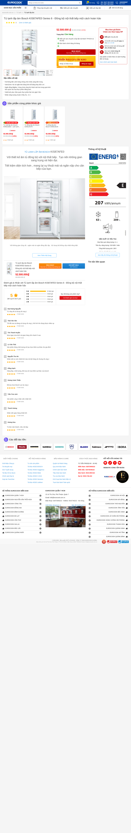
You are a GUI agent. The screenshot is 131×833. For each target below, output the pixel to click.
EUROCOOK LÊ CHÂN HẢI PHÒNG (108, 516)
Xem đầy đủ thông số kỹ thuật (108, 255)
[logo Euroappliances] (110, 477)
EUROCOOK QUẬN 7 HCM (21, 495)
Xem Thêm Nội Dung (44, 255)
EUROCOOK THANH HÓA (108, 524)
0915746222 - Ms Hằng (76, 501)
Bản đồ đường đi (78, 505)
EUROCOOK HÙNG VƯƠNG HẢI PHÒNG (108, 520)
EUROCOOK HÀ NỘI (108, 495)
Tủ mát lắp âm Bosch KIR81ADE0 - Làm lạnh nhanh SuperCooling (11, 126)
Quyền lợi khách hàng (60, 463)
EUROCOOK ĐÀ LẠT (21, 516)
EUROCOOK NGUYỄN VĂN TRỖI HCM (21, 499)
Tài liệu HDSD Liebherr (35, 482)
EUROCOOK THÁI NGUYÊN (108, 504)
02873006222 (57, 501)
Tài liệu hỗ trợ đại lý (8, 473)
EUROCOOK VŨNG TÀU (21, 504)
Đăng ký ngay (86, 64)
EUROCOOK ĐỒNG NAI (21, 508)
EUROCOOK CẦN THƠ (21, 520)
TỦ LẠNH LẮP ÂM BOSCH (37, 152)
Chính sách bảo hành (60, 470)
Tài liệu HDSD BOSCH (35, 466)
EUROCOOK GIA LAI (21, 524)
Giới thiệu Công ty (8, 463)
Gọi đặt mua (74, 266)
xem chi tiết (110, 43)
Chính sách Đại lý (8, 476)
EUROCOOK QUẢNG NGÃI (21, 532)
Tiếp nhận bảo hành (59, 473)
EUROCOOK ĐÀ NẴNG (108, 499)
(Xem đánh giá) (25, 22)
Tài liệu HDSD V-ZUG (35, 476)
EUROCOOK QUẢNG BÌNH (108, 536)
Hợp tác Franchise (8, 479)
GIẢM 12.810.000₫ (53, 122)
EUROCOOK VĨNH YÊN (108, 508)
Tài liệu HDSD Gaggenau (36, 470)
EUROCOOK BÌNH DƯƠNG (21, 512)
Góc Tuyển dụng (7, 470)
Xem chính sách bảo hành (108, 62)
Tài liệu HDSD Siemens (35, 479)
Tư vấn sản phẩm (33, 463)
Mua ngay (50, 266)
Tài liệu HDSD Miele (34, 473)
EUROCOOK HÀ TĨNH (108, 532)
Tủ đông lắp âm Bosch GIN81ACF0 (32, 126)
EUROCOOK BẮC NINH (108, 512)
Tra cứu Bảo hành (59, 476)
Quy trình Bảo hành (59, 466)
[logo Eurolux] (123, 477)
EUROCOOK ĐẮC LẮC (21, 528)
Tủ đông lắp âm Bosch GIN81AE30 (52, 126)
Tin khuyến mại (7, 466)
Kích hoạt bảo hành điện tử (62, 479)
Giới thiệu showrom (53, 505)
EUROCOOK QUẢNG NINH (108, 528)
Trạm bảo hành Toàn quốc (61, 482)
